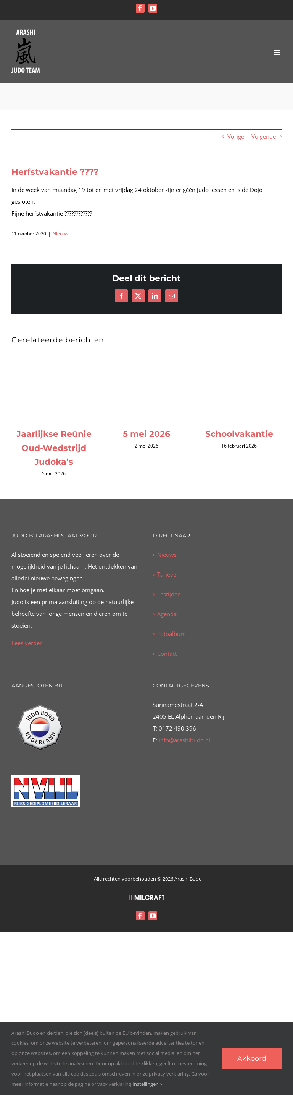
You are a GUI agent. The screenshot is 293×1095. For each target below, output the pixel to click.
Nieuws (60, 233)
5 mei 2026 (146, 434)
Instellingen (147, 1084)
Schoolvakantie (239, 434)
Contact (167, 653)
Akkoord (251, 1058)
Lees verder (26, 643)
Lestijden (169, 594)
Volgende (263, 136)
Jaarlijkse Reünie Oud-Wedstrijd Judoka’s (54, 448)
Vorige (235, 136)
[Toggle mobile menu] (278, 52)
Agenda (167, 614)
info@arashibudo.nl (183, 740)
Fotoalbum (171, 634)
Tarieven (168, 574)
